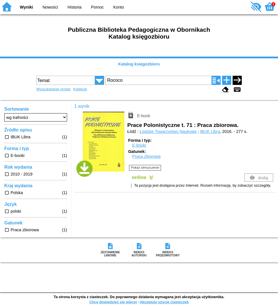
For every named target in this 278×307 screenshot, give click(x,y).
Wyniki (26, 7)
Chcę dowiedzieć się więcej (113, 302)
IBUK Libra (210, 131)
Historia (75, 7)
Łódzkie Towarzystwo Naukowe (168, 131)
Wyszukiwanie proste (53, 89)
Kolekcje (80, 89)
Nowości (50, 7)
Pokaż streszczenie (145, 167)
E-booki (139, 145)
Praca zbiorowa (146, 156)
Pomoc (97, 7)
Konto (118, 7)
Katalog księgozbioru (139, 64)
